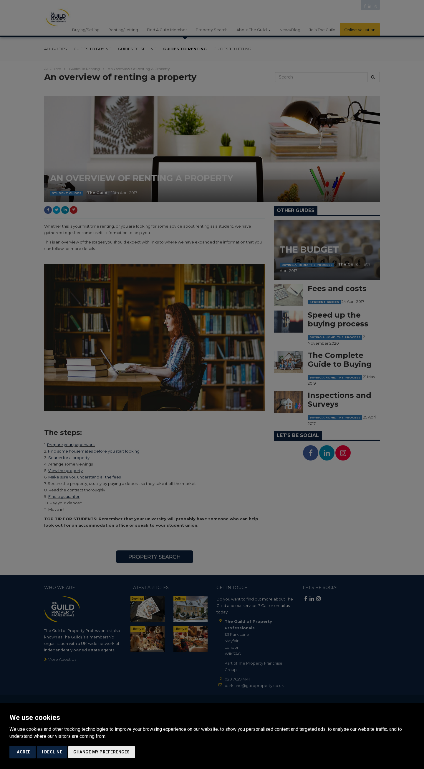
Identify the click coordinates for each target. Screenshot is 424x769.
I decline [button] (52, 752)
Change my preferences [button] (101, 752)
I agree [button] (22, 752)
